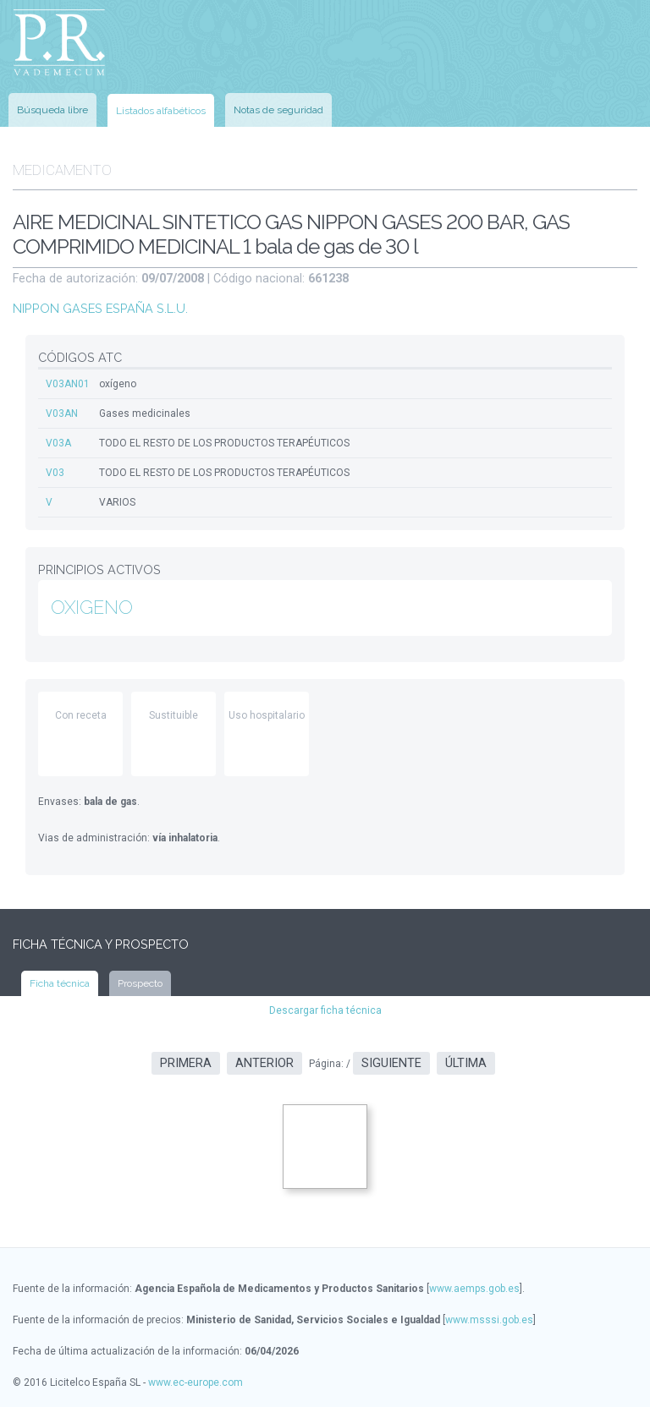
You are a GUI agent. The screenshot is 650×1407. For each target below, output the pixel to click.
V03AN (62, 413)
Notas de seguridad (278, 110)
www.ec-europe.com (195, 1382)
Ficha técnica (60, 983)
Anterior (264, 1063)
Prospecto (140, 983)
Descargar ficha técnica (325, 1010)
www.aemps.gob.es (474, 1289)
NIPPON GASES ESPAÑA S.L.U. (100, 308)
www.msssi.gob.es (489, 1320)
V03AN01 (68, 384)
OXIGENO (92, 607)
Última (466, 1063)
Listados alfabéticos (161, 111)
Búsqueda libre (52, 110)
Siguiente (391, 1063)
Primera (186, 1063)
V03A (58, 443)
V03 (55, 473)
